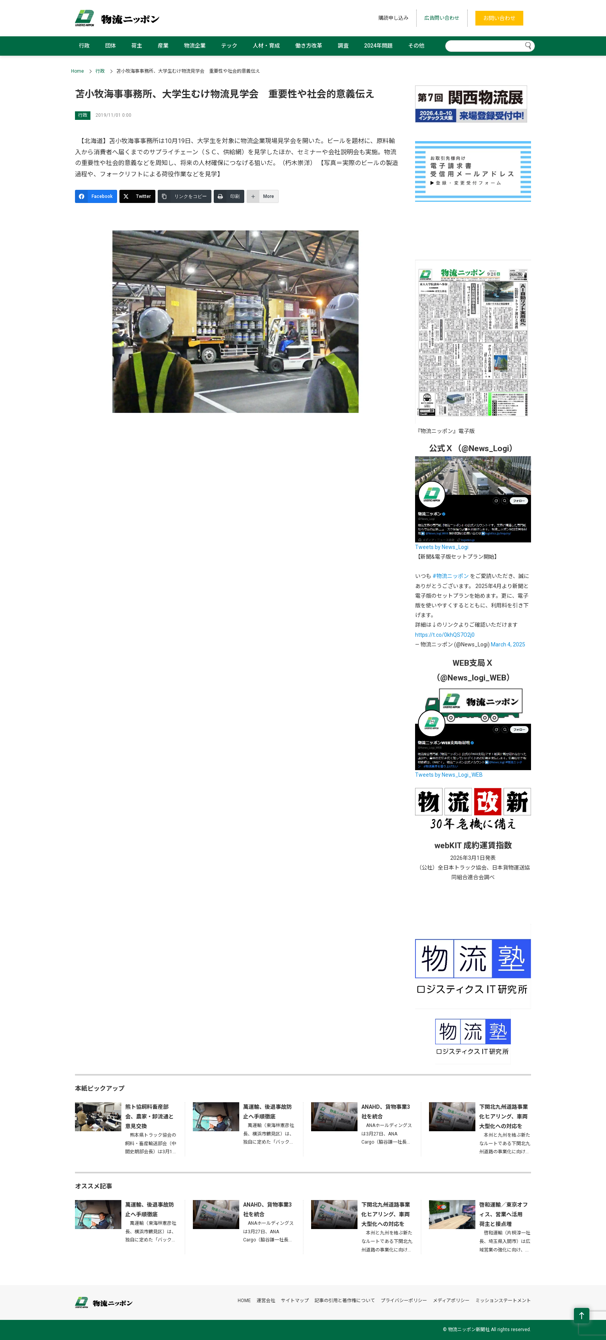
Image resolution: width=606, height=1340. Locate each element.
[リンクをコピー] (184, 196)
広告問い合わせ (442, 18)
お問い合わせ (499, 18)
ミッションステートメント (503, 1300)
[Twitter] (137, 196)
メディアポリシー (451, 1300)
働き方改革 (308, 46)
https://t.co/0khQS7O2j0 (445, 635)
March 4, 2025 (508, 644)
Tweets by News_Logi (441, 547)
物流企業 (195, 46)
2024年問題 (378, 46)
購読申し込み (393, 18)
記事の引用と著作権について (345, 1300)
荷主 (136, 46)
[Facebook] (96, 196)
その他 (416, 46)
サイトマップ (295, 1300)
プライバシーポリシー (404, 1300)
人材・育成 (266, 46)
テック (229, 46)
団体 (110, 46)
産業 (163, 46)
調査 (343, 46)
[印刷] (229, 196)
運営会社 (266, 1300)
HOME (244, 1300)
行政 (84, 46)
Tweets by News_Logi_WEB (449, 775)
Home (77, 71)
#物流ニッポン (450, 576)
